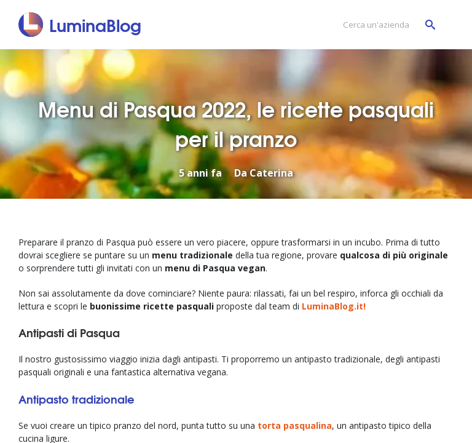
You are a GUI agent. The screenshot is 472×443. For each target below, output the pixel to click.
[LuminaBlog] (80, 24)
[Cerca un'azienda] (386, 25)
